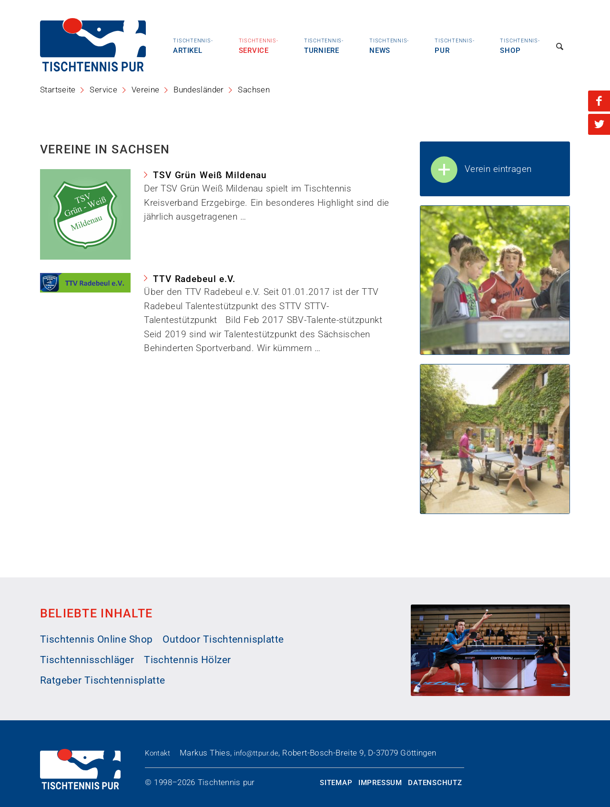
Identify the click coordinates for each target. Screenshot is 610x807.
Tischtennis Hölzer (187, 660)
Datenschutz (435, 782)
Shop (519, 45)
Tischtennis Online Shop (96, 639)
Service (258, 45)
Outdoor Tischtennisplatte (223, 639)
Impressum (380, 782)
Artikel (193, 45)
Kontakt (157, 753)
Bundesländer (198, 89)
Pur (454, 45)
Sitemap (336, 782)
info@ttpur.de (256, 753)
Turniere (324, 45)
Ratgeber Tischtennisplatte (102, 680)
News (389, 45)
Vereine (146, 89)
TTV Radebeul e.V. (194, 278)
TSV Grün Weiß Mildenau (210, 175)
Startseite (58, 89)
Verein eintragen (480, 170)
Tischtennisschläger (87, 660)
